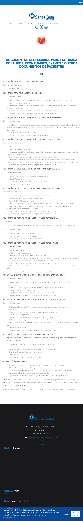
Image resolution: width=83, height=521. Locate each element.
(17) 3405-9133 (32, 389)
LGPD (41, 441)
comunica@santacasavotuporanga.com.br (43, 437)
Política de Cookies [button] (10, 518)
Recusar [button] (66, 514)
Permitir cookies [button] (76, 514)
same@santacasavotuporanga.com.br (62, 389)
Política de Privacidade (41, 444)
